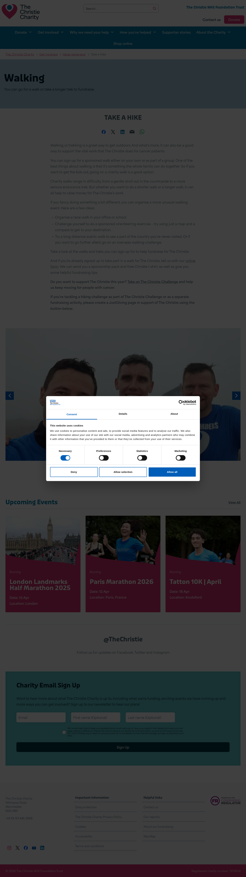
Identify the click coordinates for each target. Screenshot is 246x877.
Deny (74, 471)
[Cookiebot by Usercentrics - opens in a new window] (181, 402)
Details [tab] (123, 413)
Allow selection (123, 471)
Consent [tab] (72, 414)
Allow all (172, 471)
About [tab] (174, 413)
